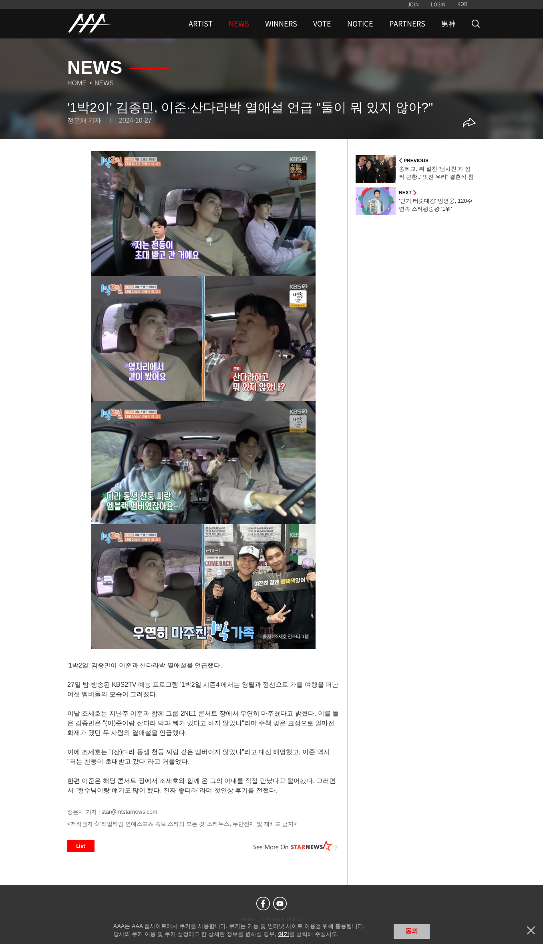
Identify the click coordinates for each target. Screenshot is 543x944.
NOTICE (360, 23)
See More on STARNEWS (296, 846)
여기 (283, 934)
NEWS (239, 23)
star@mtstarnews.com (129, 812)
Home (76, 83)
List (81, 846)
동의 (411, 931)
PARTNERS (407, 23)
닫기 (531, 930)
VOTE (322, 23)
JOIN (413, 4)
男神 (448, 23)
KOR (462, 4)
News (104, 83)
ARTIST (201, 23)
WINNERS (281, 23)
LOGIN (438, 4)
